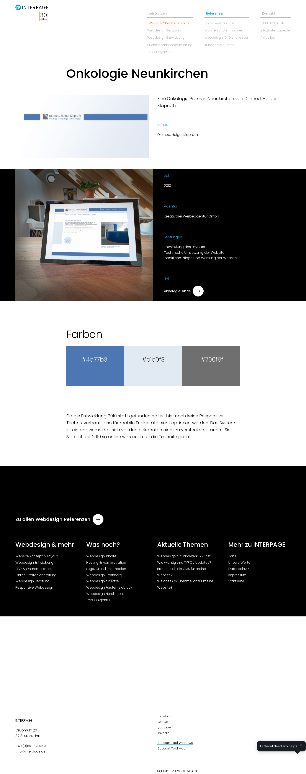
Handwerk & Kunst (211, 19)
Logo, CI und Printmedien (107, 570)
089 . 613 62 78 (268, 19)
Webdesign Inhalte (102, 557)
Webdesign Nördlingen (105, 595)
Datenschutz (239, 570)
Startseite (236, 582)
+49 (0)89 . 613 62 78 (33, 746)
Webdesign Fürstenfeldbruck (110, 588)
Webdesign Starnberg (104, 576)
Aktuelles (264, 34)
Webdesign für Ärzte (103, 582)
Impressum (237, 576)
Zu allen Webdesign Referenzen (59, 519)
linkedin (163, 733)
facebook (166, 716)
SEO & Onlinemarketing (34, 570)
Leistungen (142, 9)
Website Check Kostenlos (154, 19)
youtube (165, 727)
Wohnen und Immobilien (216, 27)
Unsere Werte (239, 563)
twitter (163, 722)
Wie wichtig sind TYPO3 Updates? (185, 563)
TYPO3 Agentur (145, 50)
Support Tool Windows (176, 743)
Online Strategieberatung (36, 576)
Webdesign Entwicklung (152, 34)
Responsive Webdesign (35, 588)
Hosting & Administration (107, 563)
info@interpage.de (272, 27)
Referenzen (205, 9)
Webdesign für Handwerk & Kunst (185, 557)
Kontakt (264, 9)
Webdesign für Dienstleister (218, 34)
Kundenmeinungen (212, 42)
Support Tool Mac (172, 748)
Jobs (232, 557)
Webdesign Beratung (150, 27)
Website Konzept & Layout (37, 557)
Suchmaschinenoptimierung (156, 42)
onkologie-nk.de (185, 291)
